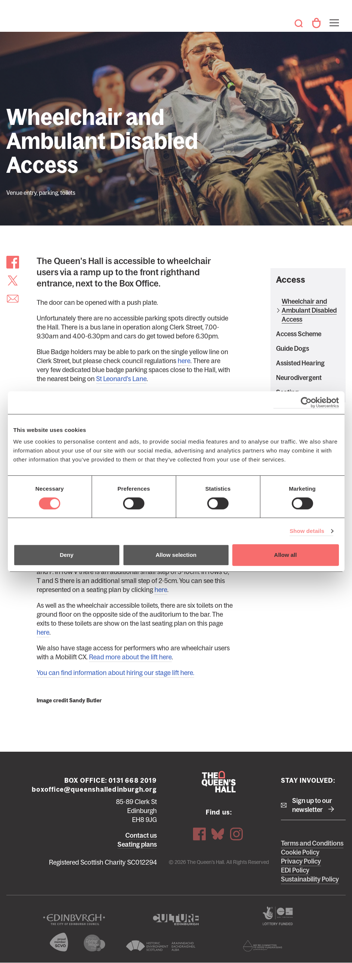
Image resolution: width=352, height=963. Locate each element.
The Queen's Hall (15, 19)
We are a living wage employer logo (94, 943)
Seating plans (137, 844)
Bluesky (217, 834)
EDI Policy (295, 870)
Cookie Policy (300, 852)
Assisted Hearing (300, 363)
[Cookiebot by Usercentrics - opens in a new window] (306, 402)
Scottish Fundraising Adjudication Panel (262, 945)
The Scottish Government (278, 916)
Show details (307, 531)
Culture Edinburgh (176, 919)
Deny (67, 555)
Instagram (236, 834)
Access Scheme (298, 334)
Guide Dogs (292, 348)
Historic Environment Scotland (161, 945)
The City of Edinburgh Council (74, 919)
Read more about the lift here (130, 657)
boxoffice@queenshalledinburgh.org (94, 789)
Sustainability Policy (310, 879)
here (184, 361)
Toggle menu (333, 18)
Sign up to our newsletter (312, 805)
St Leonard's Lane (121, 379)
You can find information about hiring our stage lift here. (115, 673)
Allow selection (176, 555)
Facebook (199, 834)
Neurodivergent (299, 377)
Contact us (141, 835)
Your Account (316, 23)
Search (298, 23)
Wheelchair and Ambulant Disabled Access (309, 310)
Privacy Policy (301, 861)
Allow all (285, 555)
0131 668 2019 (132, 780)
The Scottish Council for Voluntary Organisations (59, 942)
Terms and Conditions (312, 843)
